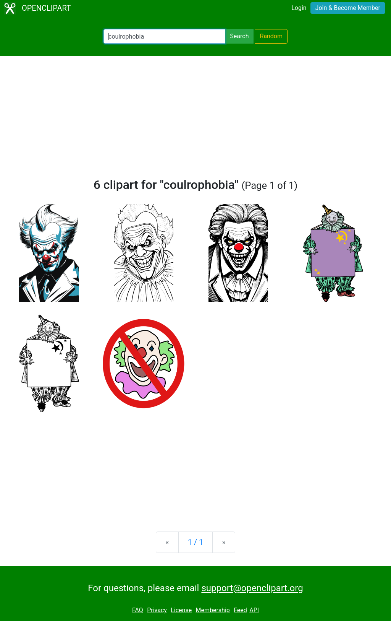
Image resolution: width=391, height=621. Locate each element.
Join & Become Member (347, 7)
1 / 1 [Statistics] (196, 542)
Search (239, 36)
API (254, 610)
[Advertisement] (195, 120)
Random (271, 36)
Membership (212, 610)
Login (298, 7)
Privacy (157, 610)
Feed (240, 610)
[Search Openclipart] (164, 36)
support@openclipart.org (252, 588)
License (181, 610)
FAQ (137, 610)
